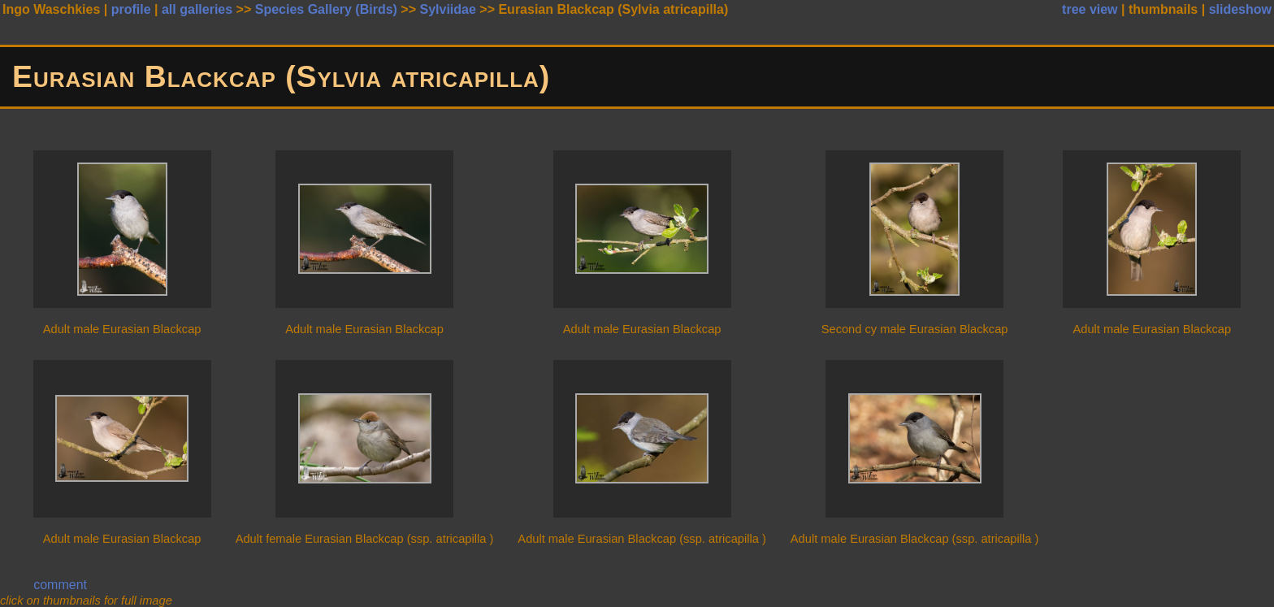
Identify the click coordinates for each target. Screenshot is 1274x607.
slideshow (1240, 9)
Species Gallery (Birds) (326, 9)
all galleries (197, 9)
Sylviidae (447, 9)
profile (131, 9)
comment (60, 585)
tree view (1089, 9)
